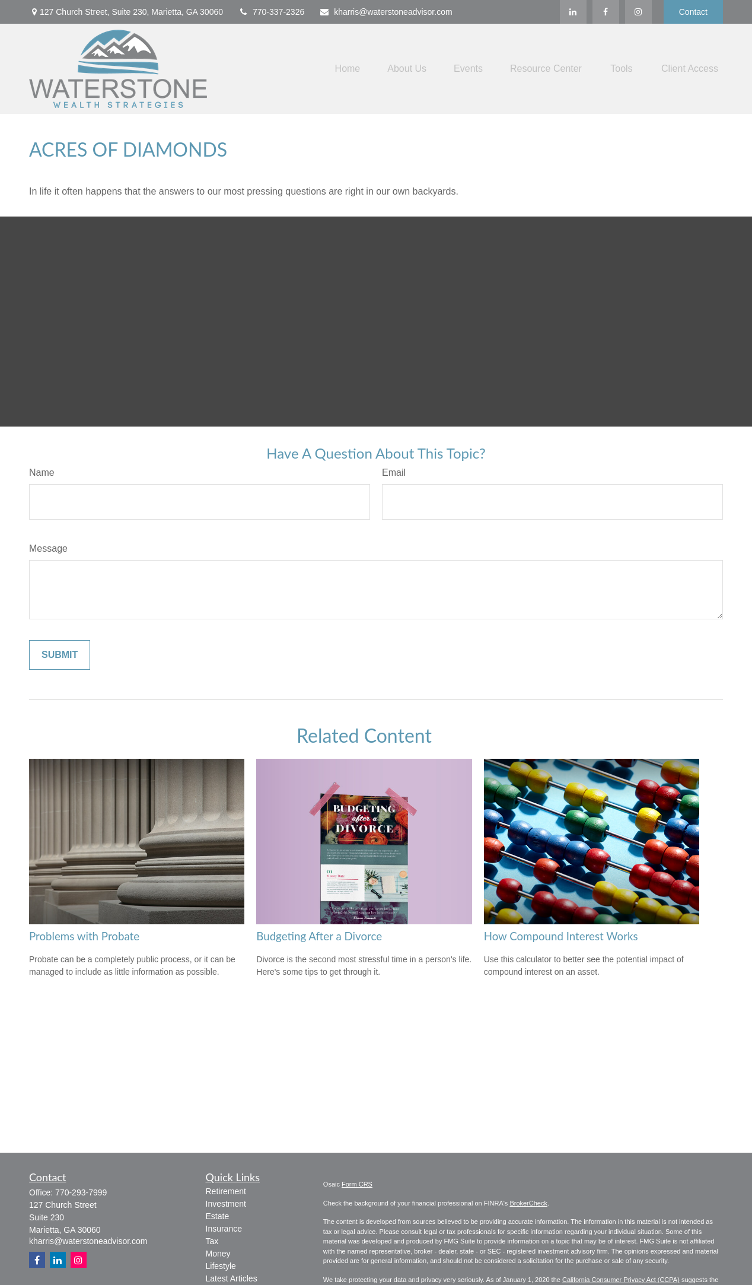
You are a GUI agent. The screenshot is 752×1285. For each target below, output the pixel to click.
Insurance (224, 1228)
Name (42, 472)
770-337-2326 (271, 12)
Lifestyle (221, 1266)
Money (218, 1253)
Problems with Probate (84, 936)
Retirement (226, 1191)
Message (48, 548)
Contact (693, 12)
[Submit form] (59, 655)
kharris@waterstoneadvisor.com (385, 12)
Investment (226, 1203)
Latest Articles (231, 1278)
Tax (212, 1241)
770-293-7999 (81, 1192)
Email (394, 472)
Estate (218, 1216)
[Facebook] (605, 12)
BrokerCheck (528, 1203)
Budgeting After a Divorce (319, 936)
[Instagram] (79, 1260)
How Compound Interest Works (561, 936)
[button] (347, 69)
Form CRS (357, 1184)
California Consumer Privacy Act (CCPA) (621, 1279)
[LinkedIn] (573, 12)
